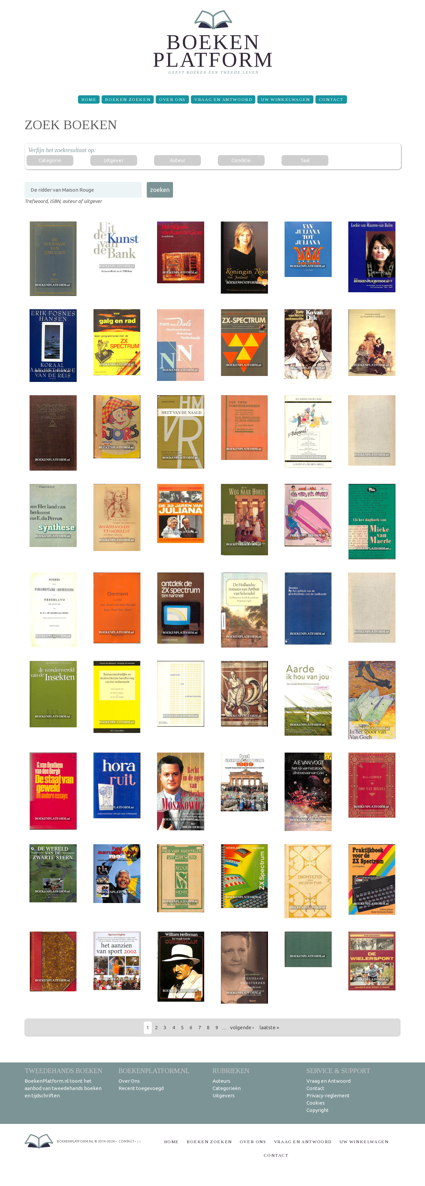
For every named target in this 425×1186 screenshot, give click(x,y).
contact (126, 1141)
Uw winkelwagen (285, 99)
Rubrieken (230, 1070)
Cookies (315, 1103)
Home (88, 99)
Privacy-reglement (328, 1095)
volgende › (242, 1027)
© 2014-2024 (104, 1141)
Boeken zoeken (127, 99)
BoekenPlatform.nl (154, 1070)
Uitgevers (223, 1095)
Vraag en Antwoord (223, 99)
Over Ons (172, 99)
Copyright (317, 1110)
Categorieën (226, 1088)
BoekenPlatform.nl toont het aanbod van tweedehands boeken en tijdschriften (63, 1088)
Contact (331, 99)
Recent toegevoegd (141, 1088)
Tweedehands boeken (63, 1070)
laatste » (269, 1027)
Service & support (338, 1070)
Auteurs (221, 1081)
